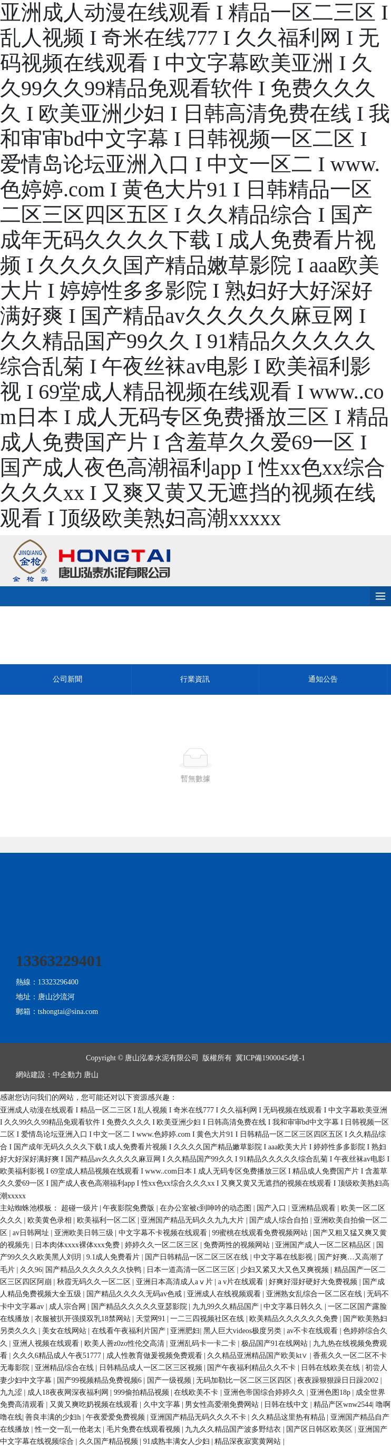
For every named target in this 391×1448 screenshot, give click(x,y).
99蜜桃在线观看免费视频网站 (261, 1233)
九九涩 (12, 1392)
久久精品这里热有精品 (289, 1417)
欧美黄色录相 (50, 1220)
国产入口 (272, 1208)
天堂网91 (152, 1319)
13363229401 (59, 960)
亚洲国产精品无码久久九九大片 (193, 1220)
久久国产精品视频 (109, 1441)
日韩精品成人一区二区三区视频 (151, 1368)
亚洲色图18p (331, 1392)
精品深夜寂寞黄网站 (248, 1441)
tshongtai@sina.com (68, 1012)
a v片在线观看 (242, 1282)
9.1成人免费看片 (114, 1257)
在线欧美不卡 (197, 1392)
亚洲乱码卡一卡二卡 (204, 1343)
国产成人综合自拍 (279, 1220)
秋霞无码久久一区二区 (95, 1282)
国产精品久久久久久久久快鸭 (94, 1270)
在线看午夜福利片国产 (130, 1331)
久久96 (31, 1270)
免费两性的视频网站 (237, 1245)
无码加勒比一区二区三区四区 (245, 1380)
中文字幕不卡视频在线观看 (164, 1233)
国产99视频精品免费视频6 (100, 1380)
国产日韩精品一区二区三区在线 (197, 1257)
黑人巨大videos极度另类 (243, 1331)
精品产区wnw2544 (343, 1404)
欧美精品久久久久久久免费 (294, 1319)
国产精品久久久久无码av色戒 (135, 1294)
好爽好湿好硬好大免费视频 (314, 1282)
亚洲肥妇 (185, 1331)
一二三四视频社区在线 (208, 1319)
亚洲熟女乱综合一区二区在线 (315, 1294)
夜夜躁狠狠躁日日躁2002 (338, 1380)
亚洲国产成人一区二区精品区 (324, 1245)
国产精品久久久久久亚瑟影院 (140, 1307)
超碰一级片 (80, 1208)
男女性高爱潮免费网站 (223, 1404)
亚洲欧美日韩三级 (84, 1233)
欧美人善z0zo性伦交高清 (125, 1343)
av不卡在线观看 (313, 1331)
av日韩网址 (32, 1233)
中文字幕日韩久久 (294, 1307)
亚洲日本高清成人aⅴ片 (175, 1282)
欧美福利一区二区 (107, 1220)
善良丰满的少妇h (54, 1417)
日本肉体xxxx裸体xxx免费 (78, 1245)
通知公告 (323, 679)
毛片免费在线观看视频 (144, 1429)
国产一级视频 (170, 1380)
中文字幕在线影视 (284, 1257)
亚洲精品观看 (314, 1208)
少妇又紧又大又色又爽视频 (285, 1270)
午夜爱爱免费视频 (116, 1417)
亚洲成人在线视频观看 (225, 1294)
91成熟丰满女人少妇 (177, 1441)
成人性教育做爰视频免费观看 (155, 1356)
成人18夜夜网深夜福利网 (69, 1392)
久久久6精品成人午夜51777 (58, 1356)
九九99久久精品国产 (226, 1307)
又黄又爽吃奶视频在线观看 (95, 1404)
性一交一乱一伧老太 (69, 1429)
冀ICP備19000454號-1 (270, 1058)
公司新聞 (67, 679)
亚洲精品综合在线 (65, 1368)
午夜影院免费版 (130, 1208)
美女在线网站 (65, 1331)
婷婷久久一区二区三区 (163, 1245)
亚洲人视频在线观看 (47, 1343)
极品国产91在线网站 (275, 1343)
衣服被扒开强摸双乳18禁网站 (84, 1319)
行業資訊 (195, 679)
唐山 (91, 1075)
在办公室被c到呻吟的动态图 (206, 1208)
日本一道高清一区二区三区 (191, 1270)
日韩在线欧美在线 (331, 1368)
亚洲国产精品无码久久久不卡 (199, 1417)
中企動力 (67, 1075)
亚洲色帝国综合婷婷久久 (265, 1392)
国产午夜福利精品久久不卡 (252, 1368)
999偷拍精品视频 (142, 1392)
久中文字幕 (162, 1404)
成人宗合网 (68, 1307)
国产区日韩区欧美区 (320, 1429)
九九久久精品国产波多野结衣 (234, 1429)
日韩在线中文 (287, 1404)
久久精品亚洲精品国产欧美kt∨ (258, 1356)
